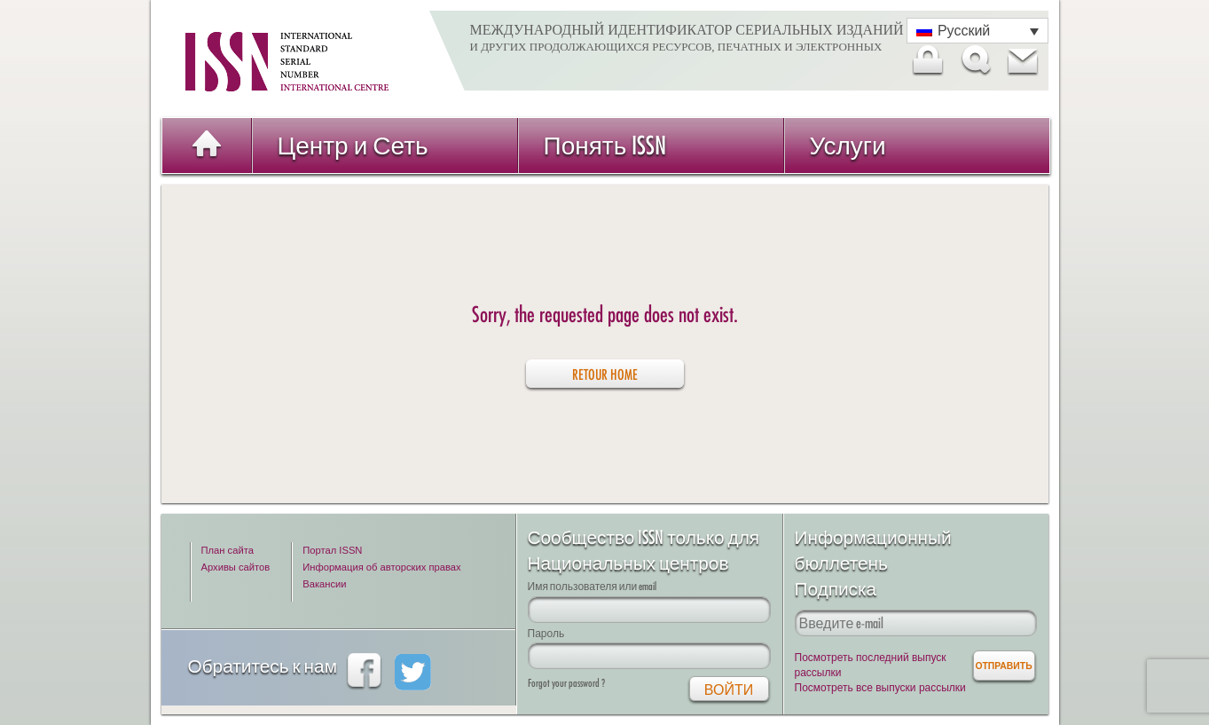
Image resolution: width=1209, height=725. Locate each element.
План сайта (227, 550)
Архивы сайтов (236, 567)
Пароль (546, 633)
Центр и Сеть (353, 145)
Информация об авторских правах (381, 567)
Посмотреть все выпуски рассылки (880, 688)
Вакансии (324, 584)
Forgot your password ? (566, 683)
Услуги (848, 145)
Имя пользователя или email (592, 586)
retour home (605, 374)
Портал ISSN (332, 550)
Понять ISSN (605, 145)
